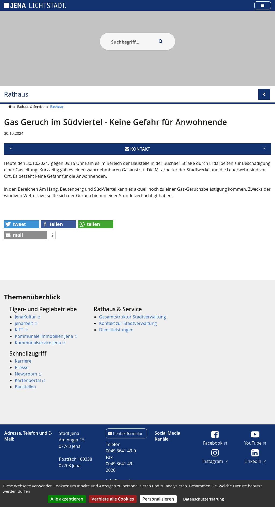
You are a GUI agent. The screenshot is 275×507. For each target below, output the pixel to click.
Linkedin (255, 461)
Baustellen (25, 387)
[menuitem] (44, 326)
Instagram (214, 461)
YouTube (255, 442)
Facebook (215, 442)
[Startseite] (10, 117)
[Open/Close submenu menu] (264, 94)
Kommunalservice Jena (40, 343)
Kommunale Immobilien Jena (46, 336)
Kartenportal (30, 380)
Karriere (23, 361)
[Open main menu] (262, 5)
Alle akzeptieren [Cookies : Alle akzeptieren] (66, 499)
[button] (21, 235)
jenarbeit (26, 323)
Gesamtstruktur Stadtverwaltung (132, 317)
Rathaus (16, 94)
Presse (21, 367)
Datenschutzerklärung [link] (203, 499)
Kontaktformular (128, 433)
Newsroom (28, 374)
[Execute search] (161, 41)
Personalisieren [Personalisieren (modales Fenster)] (158, 499)
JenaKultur (27, 317)
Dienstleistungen (116, 330)
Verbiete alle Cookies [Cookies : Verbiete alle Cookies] (113, 499)
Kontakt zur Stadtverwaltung (128, 323)
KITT (21, 330)
